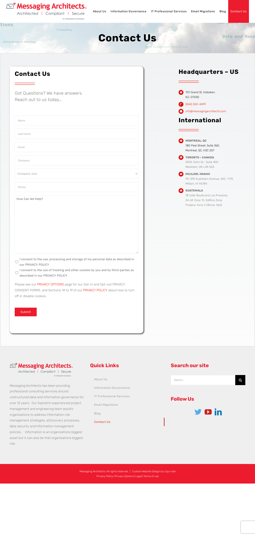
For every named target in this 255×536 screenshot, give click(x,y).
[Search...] (203, 380)
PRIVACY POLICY (95, 290)
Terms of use (151, 476)
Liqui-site (170, 471)
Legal (138, 476)
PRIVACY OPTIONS (50, 284)
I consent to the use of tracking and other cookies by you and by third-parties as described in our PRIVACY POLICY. (77, 272)
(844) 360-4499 (195, 104)
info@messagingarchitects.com (205, 111)
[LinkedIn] (218, 411)
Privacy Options (124, 476)
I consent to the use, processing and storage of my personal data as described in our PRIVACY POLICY (77, 261)
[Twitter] (198, 411)
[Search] (240, 380)
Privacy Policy (105, 476)
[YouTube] (208, 411)
